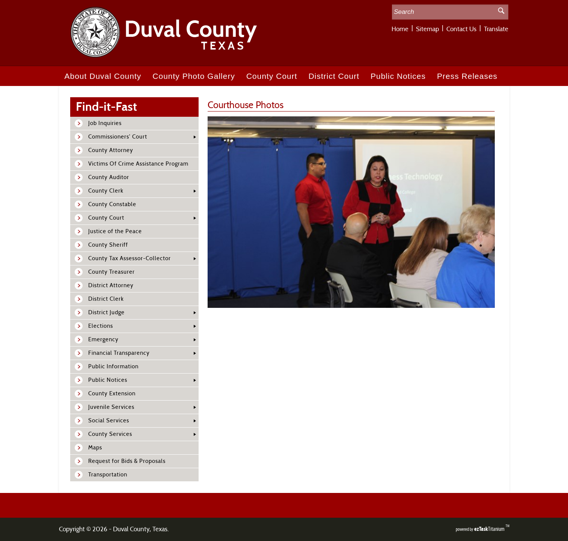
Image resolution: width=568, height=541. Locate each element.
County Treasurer (111, 272)
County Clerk (106, 191)
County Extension (112, 393)
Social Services (108, 420)
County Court (271, 76)
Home (400, 29)
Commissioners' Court (117, 137)
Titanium (490, 528)
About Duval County (103, 76)
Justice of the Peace (115, 231)
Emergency (103, 339)
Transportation (107, 475)
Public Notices (398, 76)
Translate (496, 29)
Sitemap (427, 29)
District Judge (106, 312)
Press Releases (467, 76)
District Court (334, 76)
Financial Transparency (119, 353)
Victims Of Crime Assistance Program (138, 164)
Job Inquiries (105, 123)
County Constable (112, 204)
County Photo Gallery (193, 76)
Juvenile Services (111, 407)
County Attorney (110, 150)
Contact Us (461, 29)
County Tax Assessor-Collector (129, 258)
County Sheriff (108, 245)
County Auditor (108, 177)
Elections (100, 326)
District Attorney (111, 285)
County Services (110, 434)
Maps (95, 448)
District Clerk (106, 299)
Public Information (113, 366)
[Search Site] (443, 12)
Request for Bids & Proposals (127, 461)
